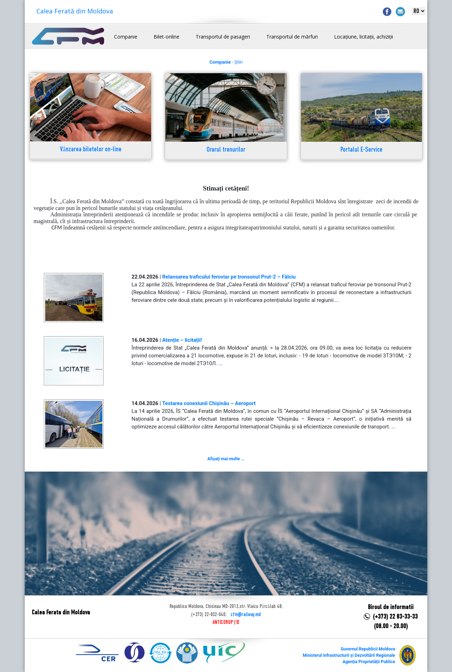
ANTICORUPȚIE (226, 622)
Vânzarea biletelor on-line (90, 150)
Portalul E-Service (361, 150)
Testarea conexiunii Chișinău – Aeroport (209, 403)
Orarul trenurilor (226, 150)
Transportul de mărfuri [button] (292, 36)
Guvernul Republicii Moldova (368, 649)
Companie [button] (125, 36)
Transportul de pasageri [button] (223, 36)
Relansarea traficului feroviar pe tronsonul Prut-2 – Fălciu (229, 277)
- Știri (226, 62)
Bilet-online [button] (166, 36)
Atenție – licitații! (182, 340)
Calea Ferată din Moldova (74, 11)
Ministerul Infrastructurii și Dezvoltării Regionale (349, 655)
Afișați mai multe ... (225, 458)
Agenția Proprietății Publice (369, 661)
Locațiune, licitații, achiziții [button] (363, 36)
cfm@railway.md (246, 614)
